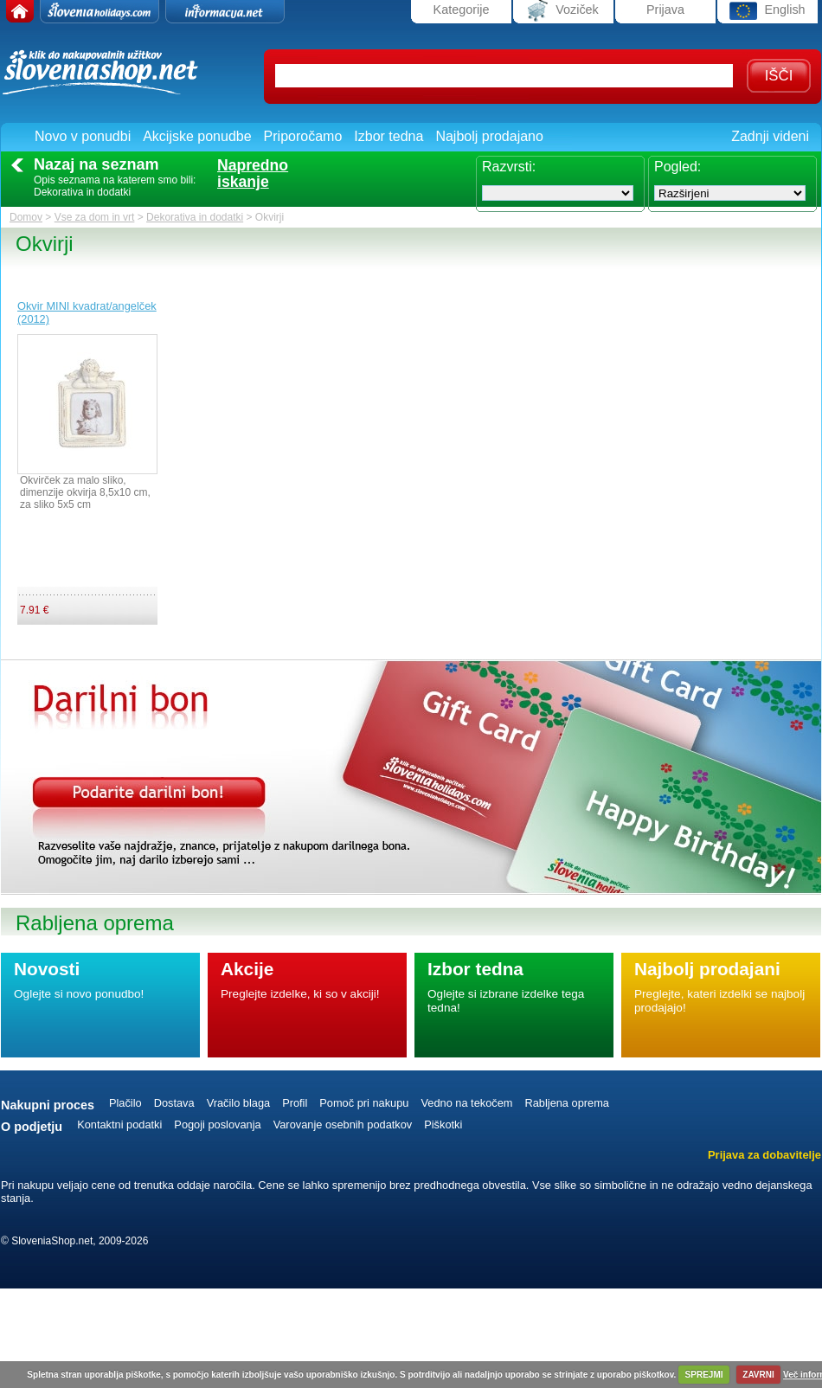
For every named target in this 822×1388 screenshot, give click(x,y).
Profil (294, 1102)
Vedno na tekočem (466, 1102)
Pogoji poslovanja (217, 1124)
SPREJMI (704, 1374)
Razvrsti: (509, 166)
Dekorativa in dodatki (194, 217)
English (767, 11)
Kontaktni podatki (119, 1124)
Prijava (665, 9)
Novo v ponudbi (83, 136)
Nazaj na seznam (96, 164)
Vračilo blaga (239, 1102)
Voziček (563, 11)
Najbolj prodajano (489, 136)
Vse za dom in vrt (95, 217)
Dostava (174, 1102)
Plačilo (125, 1102)
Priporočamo (303, 136)
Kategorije (461, 9)
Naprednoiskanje (252, 173)
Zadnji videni (770, 136)
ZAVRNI (758, 1374)
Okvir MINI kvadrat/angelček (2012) (87, 312)
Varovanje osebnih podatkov (343, 1124)
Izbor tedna (388, 136)
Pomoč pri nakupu (363, 1102)
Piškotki (443, 1124)
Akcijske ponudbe (197, 136)
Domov (26, 217)
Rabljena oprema (566, 1102)
